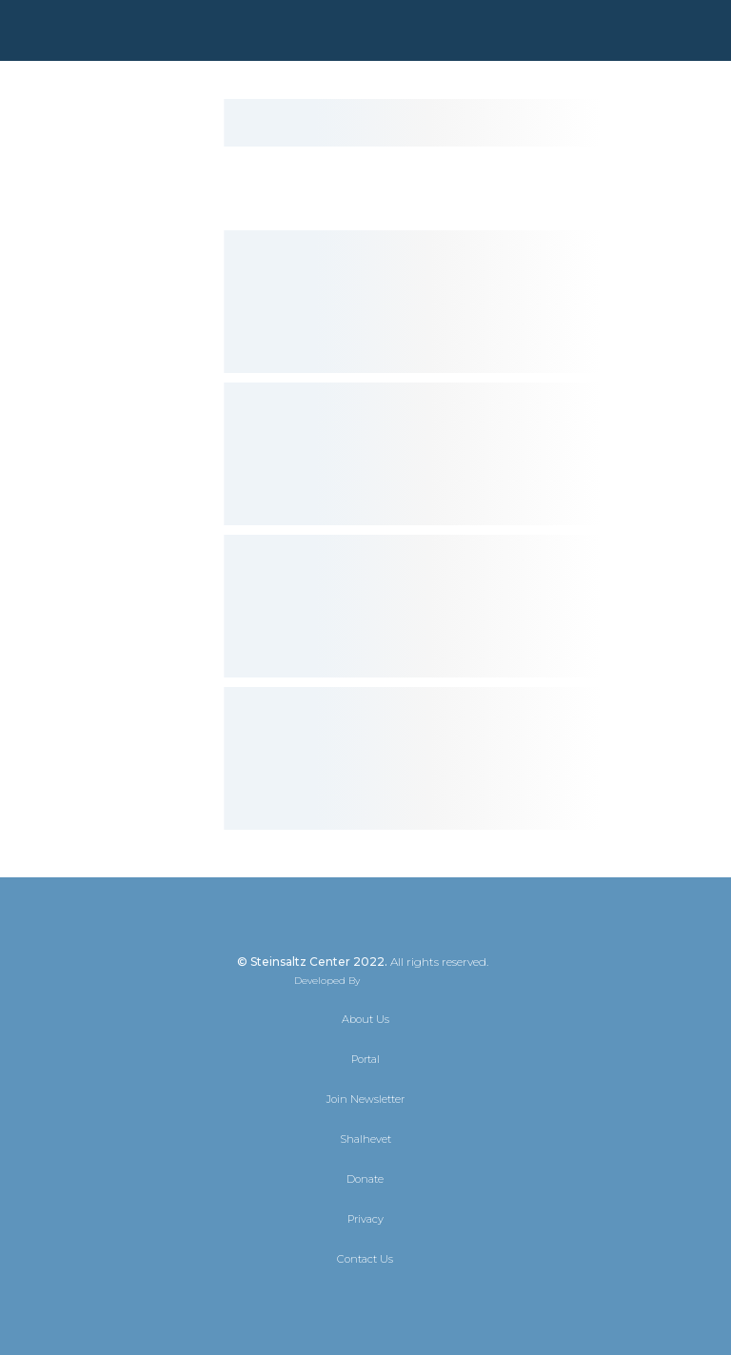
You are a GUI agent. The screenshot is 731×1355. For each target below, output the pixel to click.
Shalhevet (365, 1139)
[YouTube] (416, 1299)
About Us (365, 1019)
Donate (365, 1179)
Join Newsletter (365, 1099)
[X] (314, 1299)
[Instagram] (382, 1299)
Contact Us (365, 1259)
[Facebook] (348, 1299)
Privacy (365, 1219)
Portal (365, 1059)
